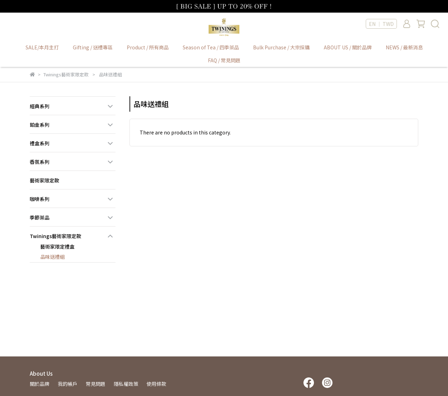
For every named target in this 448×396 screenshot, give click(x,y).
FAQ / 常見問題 (224, 60)
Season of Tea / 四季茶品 (211, 47)
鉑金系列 (39, 124)
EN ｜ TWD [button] (381, 24)
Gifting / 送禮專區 (93, 47)
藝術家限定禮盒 (57, 246)
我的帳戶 (67, 383)
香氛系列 (39, 161)
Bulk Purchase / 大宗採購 (281, 47)
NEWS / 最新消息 (404, 47)
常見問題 (95, 383)
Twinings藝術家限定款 (55, 235)
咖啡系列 (39, 198)
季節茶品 (39, 217)
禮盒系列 (39, 143)
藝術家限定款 (44, 180)
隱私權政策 (126, 383)
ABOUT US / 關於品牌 (348, 47)
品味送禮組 (52, 256)
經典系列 (39, 106)
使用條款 (156, 383)
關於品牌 (39, 383)
